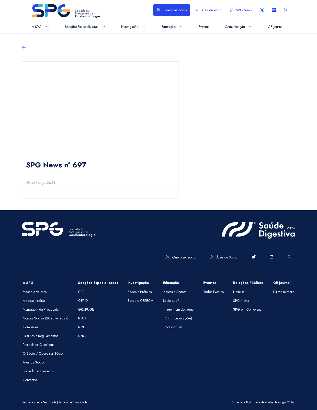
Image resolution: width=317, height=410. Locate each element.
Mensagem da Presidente (40, 309)
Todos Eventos (213, 291)
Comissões (30, 327)
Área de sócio (208, 10)
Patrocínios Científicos (38, 344)
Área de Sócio (223, 257)
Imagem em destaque (178, 309)
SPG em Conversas (247, 309)
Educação (171, 282)
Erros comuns (172, 327)
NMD (82, 327)
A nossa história (34, 300)
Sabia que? (171, 300)
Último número (283, 291)
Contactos (30, 379)
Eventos (209, 282)
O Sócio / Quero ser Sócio (43, 353)
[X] (262, 10)
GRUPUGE (86, 309)
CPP (81, 291)
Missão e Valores (34, 291)
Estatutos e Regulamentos (40, 335)
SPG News (241, 10)
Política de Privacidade (73, 402)
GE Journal (282, 282)
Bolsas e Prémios (140, 291)
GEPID (83, 300)
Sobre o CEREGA (140, 300)
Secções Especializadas (98, 282)
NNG (82, 335)
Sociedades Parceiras (38, 371)
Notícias (238, 291)
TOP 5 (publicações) (177, 318)
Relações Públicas (248, 282)
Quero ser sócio (172, 10)
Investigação (138, 282)
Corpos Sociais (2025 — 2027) (45, 318)
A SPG (28, 282)
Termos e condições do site (39, 402)
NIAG (82, 318)
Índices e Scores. (175, 291)
